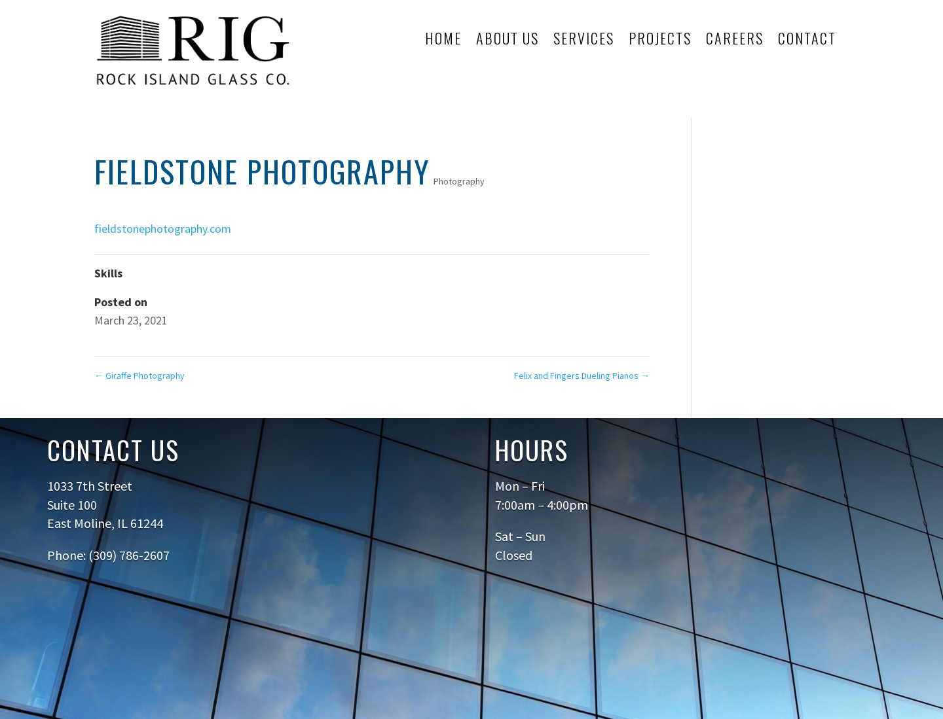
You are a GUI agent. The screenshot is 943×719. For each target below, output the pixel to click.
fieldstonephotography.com (162, 228)
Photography (459, 181)
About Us (507, 40)
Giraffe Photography (139, 375)
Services (583, 40)
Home (443, 40)
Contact (807, 40)
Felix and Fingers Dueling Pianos (582, 375)
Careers (735, 40)
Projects (660, 40)
